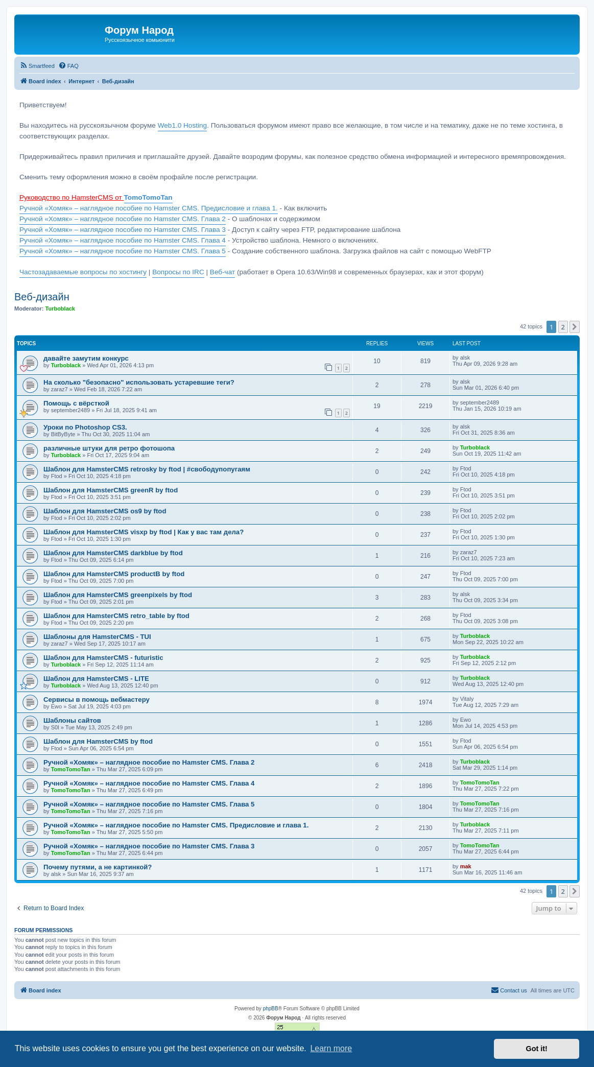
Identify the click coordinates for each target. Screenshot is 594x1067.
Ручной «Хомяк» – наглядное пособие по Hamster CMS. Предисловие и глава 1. (148, 208)
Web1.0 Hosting (182, 125)
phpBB (270, 1008)
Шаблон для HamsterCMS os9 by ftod (104, 511)
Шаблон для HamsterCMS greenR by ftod (110, 490)
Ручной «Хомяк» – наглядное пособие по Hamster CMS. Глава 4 (122, 240)
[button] (574, 327)
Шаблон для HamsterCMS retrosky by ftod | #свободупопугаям (146, 469)
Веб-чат (222, 272)
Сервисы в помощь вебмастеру (96, 699)
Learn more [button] (331, 1048)
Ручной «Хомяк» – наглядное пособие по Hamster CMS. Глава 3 (122, 229)
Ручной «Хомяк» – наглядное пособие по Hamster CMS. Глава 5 (122, 251)
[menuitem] (37, 66)
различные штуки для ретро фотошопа (109, 448)
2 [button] (563, 326)
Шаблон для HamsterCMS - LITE (96, 678)
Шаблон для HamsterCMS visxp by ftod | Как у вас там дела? (143, 532)
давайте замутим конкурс (86, 358)
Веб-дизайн (41, 296)
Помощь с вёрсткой (76, 403)
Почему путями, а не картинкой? (97, 867)
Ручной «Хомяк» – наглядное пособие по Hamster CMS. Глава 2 (122, 219)
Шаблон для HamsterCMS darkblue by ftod (113, 553)
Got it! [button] (537, 1049)
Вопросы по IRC (178, 272)
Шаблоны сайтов (72, 720)
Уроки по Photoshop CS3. (85, 427)
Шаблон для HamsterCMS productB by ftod (113, 574)
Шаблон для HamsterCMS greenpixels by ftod (117, 595)
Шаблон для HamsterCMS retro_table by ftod (116, 616)
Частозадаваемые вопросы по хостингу (83, 272)
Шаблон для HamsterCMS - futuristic (103, 657)
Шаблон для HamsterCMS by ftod (98, 741)
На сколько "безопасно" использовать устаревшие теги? (138, 382)
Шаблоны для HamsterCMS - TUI (97, 637)
